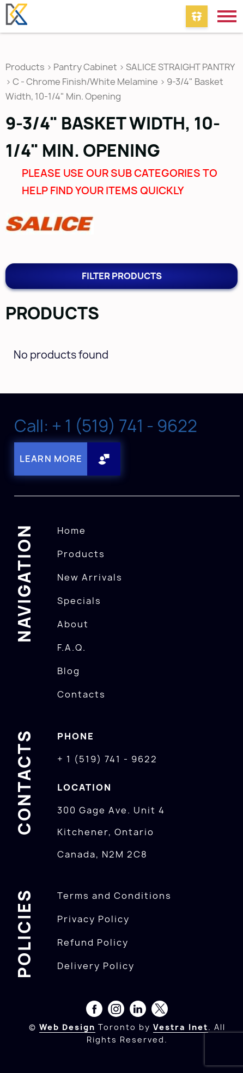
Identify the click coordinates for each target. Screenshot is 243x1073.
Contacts (81, 694)
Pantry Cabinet (85, 67)
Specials (79, 601)
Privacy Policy (93, 919)
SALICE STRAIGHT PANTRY (180, 67)
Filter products (122, 276)
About (73, 624)
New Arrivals (90, 577)
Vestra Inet (180, 1027)
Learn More (51, 459)
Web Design (67, 1027)
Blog (68, 671)
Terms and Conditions (114, 896)
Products (25, 67)
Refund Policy (93, 942)
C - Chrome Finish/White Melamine (85, 82)
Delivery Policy (96, 966)
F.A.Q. (71, 647)
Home (71, 530)
